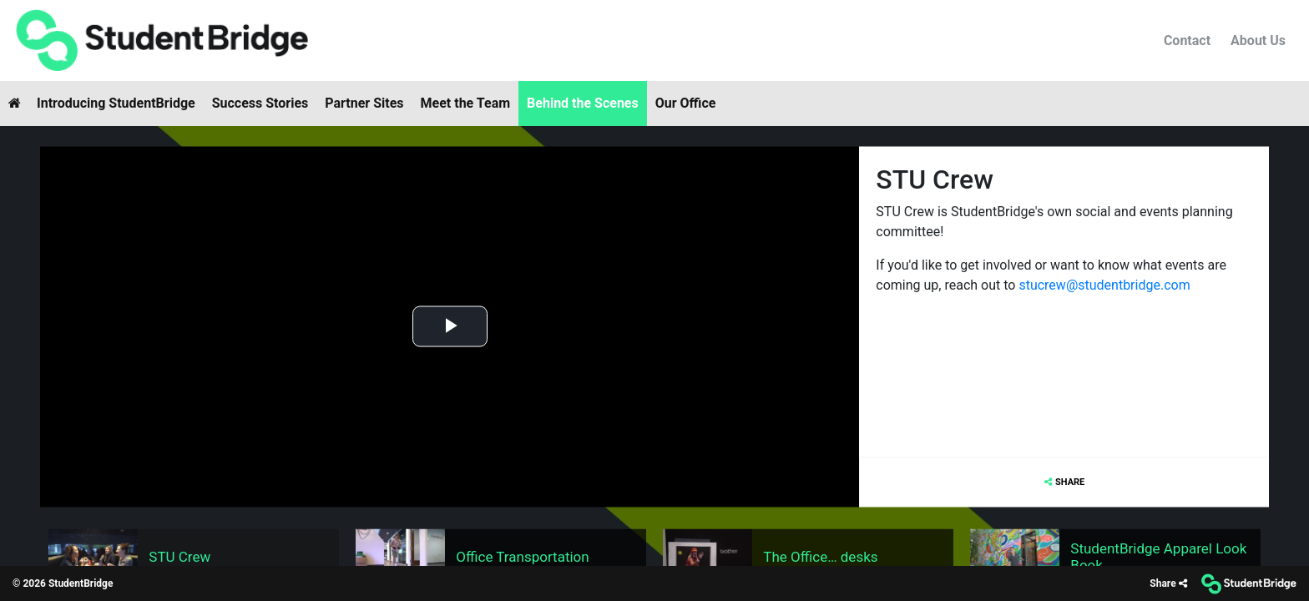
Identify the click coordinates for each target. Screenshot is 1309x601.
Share (1069, 481)
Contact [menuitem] (1187, 40)
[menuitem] (161, 40)
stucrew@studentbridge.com (1105, 284)
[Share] (1168, 584)
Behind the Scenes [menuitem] (583, 103)
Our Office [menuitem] (685, 103)
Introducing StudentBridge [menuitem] (116, 103)
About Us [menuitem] (1258, 40)
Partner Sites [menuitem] (364, 103)
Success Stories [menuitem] (260, 103)
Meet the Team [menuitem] (466, 103)
